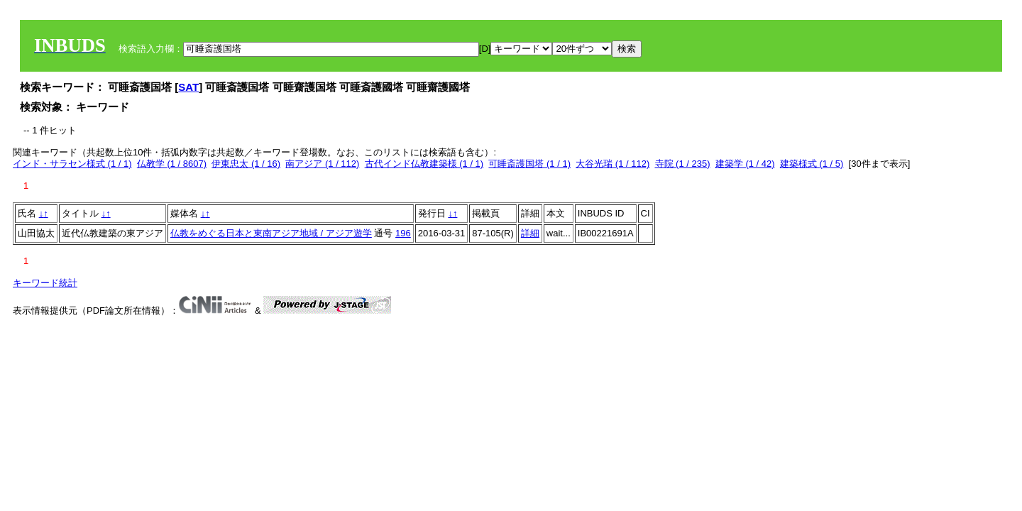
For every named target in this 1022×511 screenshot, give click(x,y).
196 (403, 233)
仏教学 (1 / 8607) (172, 163)
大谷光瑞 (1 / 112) (612, 163)
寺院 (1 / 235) (682, 163)
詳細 (530, 233)
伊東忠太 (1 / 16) (245, 163)
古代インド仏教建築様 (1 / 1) (424, 163)
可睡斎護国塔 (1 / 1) (529, 163)
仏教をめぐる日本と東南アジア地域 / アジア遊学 (271, 233)
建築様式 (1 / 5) (812, 163)
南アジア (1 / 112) (322, 163)
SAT (188, 87)
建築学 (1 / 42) (745, 163)
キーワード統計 (45, 283)
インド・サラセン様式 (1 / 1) (72, 163)
